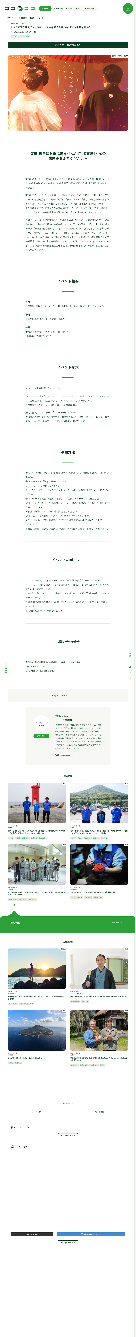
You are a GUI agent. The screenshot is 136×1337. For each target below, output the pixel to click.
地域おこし (25, 838)
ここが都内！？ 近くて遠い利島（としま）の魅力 (25, 1058)
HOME (9, 18)
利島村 (18, 838)
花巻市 (102, 1065)
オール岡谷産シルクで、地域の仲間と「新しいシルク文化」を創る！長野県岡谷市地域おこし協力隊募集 (36, 893)
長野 (126, 56)
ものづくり (12, 899)
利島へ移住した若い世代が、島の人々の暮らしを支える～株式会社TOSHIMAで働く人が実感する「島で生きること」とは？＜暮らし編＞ (36, 832)
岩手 (126, 1010)
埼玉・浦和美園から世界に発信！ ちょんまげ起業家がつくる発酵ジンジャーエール (99, 996)
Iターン (41, 18)
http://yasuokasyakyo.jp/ (44, 671)
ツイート (63, 696)
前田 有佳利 (11, 993)
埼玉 (126, 949)
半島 (31, 1004)
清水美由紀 (73, 889)
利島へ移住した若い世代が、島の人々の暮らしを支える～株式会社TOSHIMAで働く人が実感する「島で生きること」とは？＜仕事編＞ (99, 832)
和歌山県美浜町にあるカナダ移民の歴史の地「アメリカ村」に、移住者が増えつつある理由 (36, 998)
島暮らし (34, 838)
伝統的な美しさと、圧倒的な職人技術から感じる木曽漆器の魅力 (93, 892)
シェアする (54, 696)
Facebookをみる (68, 1136)
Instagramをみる (68, 1243)
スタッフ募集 (99, 1112)
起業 (83, 1001)
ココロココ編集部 (75, 993)
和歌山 (63, 949)
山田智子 (10, 1055)
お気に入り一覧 (31, 32)
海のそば (42, 838)
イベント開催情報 (20, 18)
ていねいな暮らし (77, 897)
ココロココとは (67, 1103)
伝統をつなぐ (22, 899)
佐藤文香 (73, 1055)
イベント (21, 36)
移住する (33, 18)
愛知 (114, 56)
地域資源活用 (75, 1001)
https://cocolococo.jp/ (69, 755)
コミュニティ (13, 1004)
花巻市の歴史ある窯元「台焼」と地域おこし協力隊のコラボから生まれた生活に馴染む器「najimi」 (99, 1059)
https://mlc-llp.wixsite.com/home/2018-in (59, 473)
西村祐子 (10, 827)
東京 (120, 56)
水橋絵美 (10, 889)
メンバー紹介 (37, 1112)
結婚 (27, 36)
